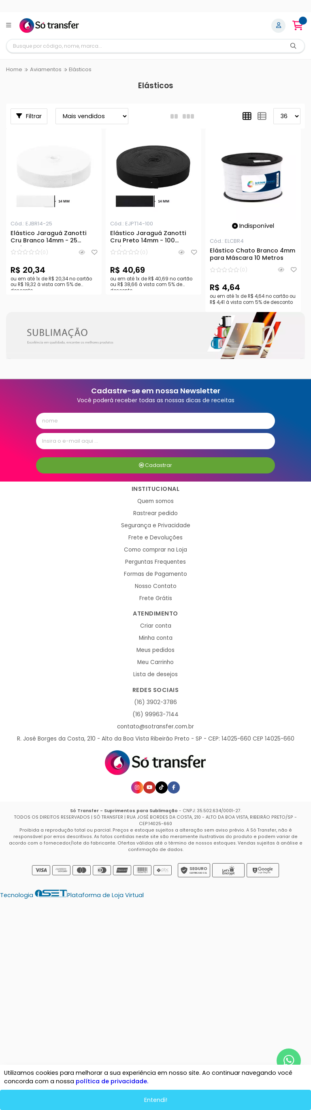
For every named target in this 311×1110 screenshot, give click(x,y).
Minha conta (156, 638)
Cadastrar (156, 465)
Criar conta (155, 626)
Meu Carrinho (155, 662)
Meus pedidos (155, 650)
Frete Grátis (155, 598)
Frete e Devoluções (155, 537)
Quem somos (155, 501)
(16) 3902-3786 (155, 702)
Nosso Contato (156, 586)
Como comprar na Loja (155, 550)
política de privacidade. (112, 1081)
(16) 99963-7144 (155, 714)
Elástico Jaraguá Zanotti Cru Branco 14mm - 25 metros (49, 238)
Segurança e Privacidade (155, 525)
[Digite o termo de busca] (144, 46)
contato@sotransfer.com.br (155, 726)
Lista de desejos (155, 674)
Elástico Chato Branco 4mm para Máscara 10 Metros (252, 254)
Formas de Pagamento (155, 574)
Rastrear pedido (155, 513)
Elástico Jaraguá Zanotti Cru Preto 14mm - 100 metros (148, 238)
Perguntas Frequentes (155, 562)
